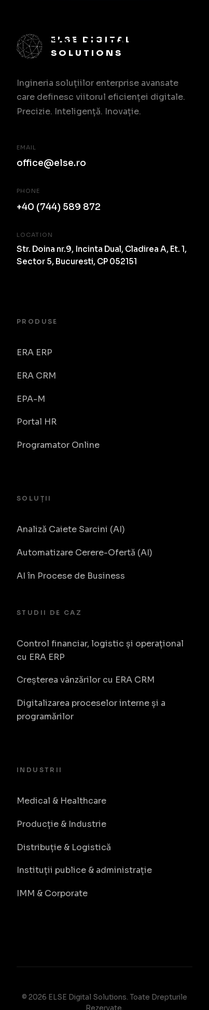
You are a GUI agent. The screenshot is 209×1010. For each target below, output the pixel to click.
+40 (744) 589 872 (59, 207)
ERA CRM (36, 375)
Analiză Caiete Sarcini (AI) (71, 529)
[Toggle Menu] (181, 32)
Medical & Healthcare (61, 800)
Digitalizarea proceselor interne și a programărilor (91, 710)
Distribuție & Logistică (64, 847)
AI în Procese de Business (71, 575)
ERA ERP (34, 352)
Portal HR (37, 421)
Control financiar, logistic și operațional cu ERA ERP (100, 650)
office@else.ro (51, 163)
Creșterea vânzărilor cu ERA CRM (86, 679)
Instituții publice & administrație (84, 870)
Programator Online (58, 445)
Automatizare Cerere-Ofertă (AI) (84, 552)
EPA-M (31, 399)
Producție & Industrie (61, 824)
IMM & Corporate (52, 893)
